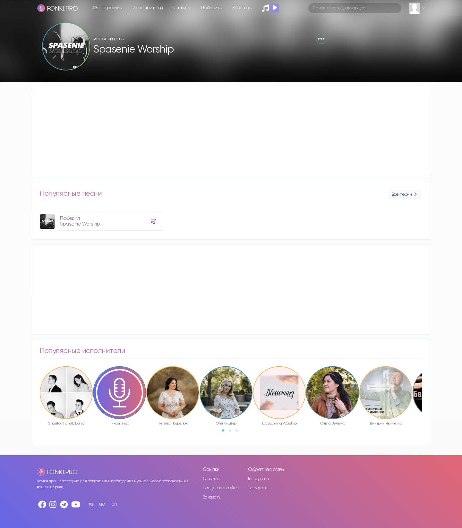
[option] (100, 219)
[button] (321, 39)
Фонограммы (107, 7)
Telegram (257, 488)
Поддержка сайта (221, 488)
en (114, 504)
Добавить (211, 7)
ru (91, 504)
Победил (70, 218)
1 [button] (225, 432)
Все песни (404, 194)
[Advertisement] (224, 132)
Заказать (242, 7)
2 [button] (232, 432)
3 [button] (238, 432)
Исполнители (148, 7)
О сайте (211, 478)
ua (102, 504)
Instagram (258, 478)
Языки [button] (180, 7)
